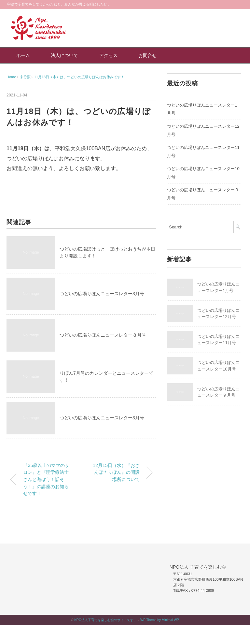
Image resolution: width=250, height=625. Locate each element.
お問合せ (147, 55)
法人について (64, 55)
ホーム (23, 55)
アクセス (108, 55)
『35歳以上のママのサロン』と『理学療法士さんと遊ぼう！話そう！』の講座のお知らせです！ (46, 479)
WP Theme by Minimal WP (159, 620)
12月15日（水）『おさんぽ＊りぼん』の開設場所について (116, 472)
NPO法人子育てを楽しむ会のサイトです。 (105, 620)
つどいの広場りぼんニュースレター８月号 (103, 335)
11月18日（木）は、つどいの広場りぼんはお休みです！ (79, 77)
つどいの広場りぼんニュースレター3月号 (102, 293)
